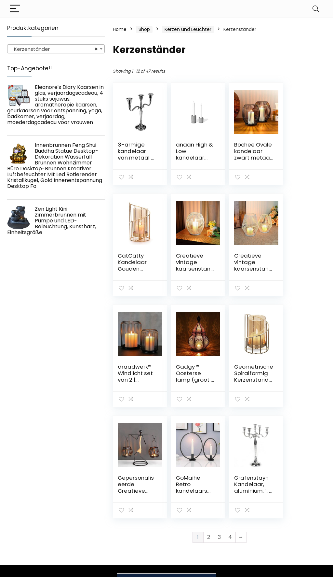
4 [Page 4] (230, 426)
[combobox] (56, 48)
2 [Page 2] (208, 426)
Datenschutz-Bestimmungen (295, 490)
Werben (235, 523)
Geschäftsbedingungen (305, 502)
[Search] (316, 9)
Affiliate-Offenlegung (292, 514)
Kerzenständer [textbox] (54, 49)
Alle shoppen (240, 496)
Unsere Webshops (246, 514)
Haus (231, 487)
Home (120, 29)
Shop (144, 29)
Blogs (232, 505)
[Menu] (15, 9)
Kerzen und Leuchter (188, 29)
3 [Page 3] (219, 426)
